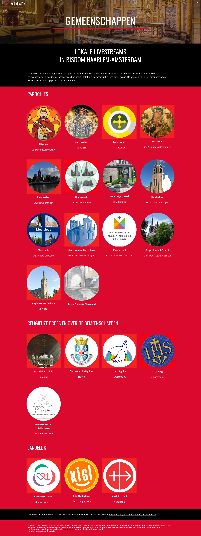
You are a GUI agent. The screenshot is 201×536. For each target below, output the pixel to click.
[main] (100, 21)
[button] (198, 4)
